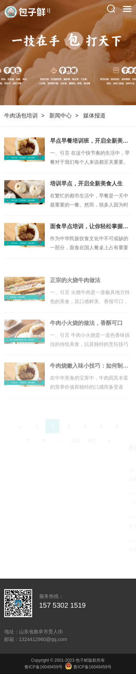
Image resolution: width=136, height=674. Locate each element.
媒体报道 (94, 116)
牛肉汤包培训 (21, 116)
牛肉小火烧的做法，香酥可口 (86, 330)
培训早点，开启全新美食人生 (86, 184)
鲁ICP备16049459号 (43, 667)
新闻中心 (60, 116)
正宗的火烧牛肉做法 (75, 287)
